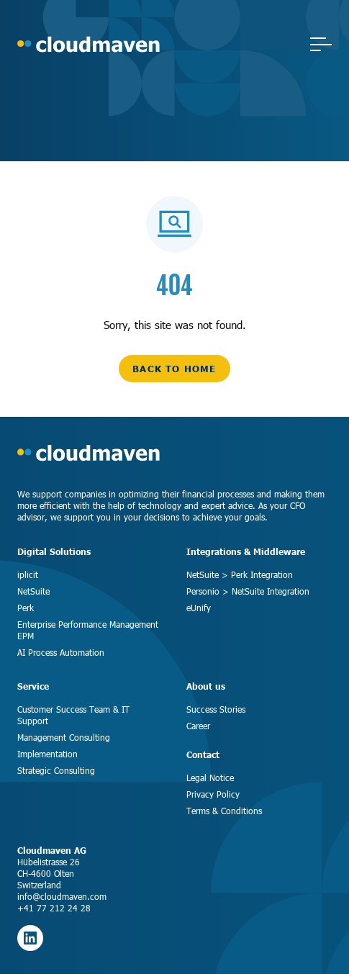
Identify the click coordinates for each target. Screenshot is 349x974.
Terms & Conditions (224, 810)
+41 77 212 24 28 (54, 908)
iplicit (27, 574)
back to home (174, 368)
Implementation (47, 753)
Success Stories (215, 709)
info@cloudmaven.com (61, 896)
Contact (202, 754)
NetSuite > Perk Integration (239, 574)
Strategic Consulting (56, 770)
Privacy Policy (213, 794)
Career (198, 725)
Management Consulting (63, 737)
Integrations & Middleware (245, 551)
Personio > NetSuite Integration (247, 591)
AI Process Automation (60, 652)
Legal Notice (210, 777)
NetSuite (33, 591)
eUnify (198, 607)
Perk (25, 607)
